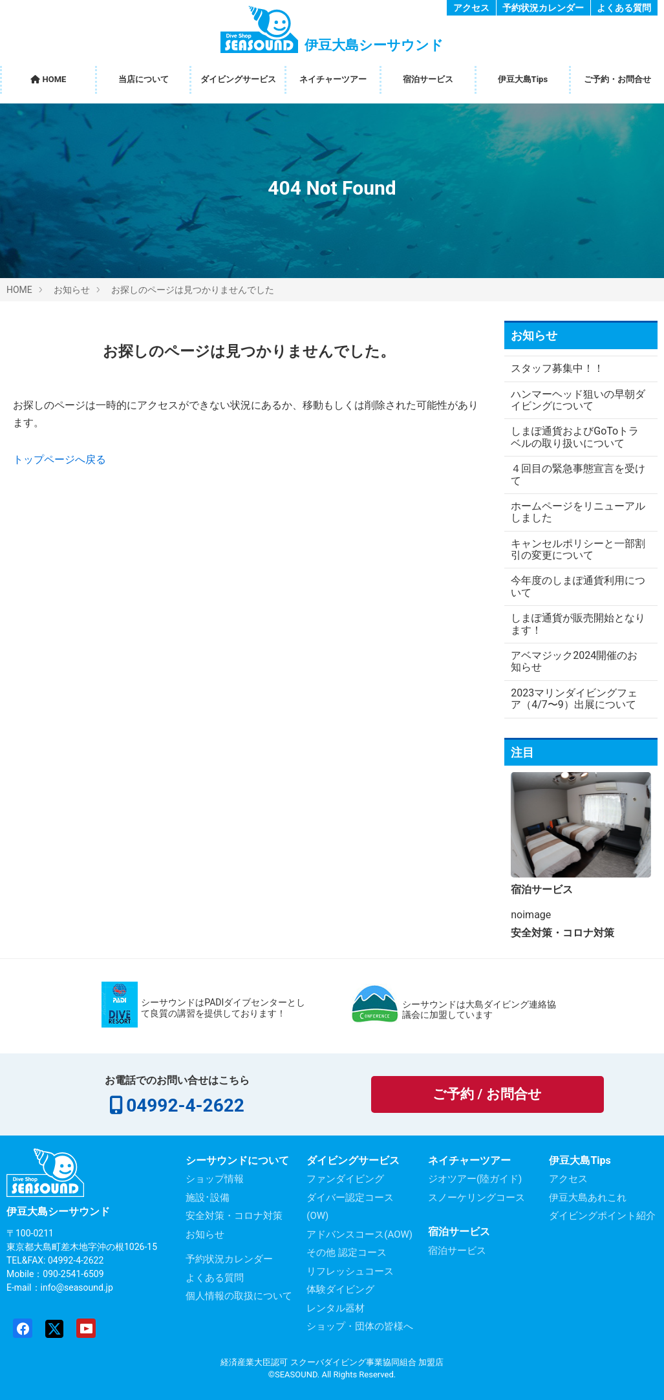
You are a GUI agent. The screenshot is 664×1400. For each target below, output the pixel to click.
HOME (48, 79)
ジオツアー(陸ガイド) (475, 1179)
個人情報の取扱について (239, 1296)
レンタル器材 (335, 1308)
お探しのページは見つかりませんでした (192, 290)
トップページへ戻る (59, 459)
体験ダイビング (340, 1289)
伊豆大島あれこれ (588, 1197)
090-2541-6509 (73, 1274)
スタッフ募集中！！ (557, 368)
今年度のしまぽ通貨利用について (573, 586)
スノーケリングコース (476, 1197)
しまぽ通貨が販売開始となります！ (573, 624)
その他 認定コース (346, 1252)
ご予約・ (617, 79)
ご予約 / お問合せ (487, 1094)
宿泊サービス (428, 79)
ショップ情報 (215, 1179)
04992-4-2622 (184, 1105)
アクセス (471, 8)
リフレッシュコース (350, 1271)
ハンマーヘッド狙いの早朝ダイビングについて (573, 400)
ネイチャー (333, 79)
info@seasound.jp (77, 1287)
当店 (143, 79)
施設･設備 (208, 1197)
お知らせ (72, 290)
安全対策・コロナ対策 (234, 1216)
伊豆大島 (523, 79)
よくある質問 (624, 8)
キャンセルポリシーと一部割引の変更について (573, 549)
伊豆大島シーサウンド (58, 1211)
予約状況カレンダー (543, 8)
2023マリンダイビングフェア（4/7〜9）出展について (574, 699)
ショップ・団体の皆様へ (359, 1326)
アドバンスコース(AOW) (359, 1234)
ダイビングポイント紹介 (602, 1216)
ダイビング (238, 79)
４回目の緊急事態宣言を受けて (573, 474)
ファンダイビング (345, 1179)
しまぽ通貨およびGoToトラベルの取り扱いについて (575, 437)
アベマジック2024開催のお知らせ (574, 661)
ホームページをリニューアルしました (573, 512)
